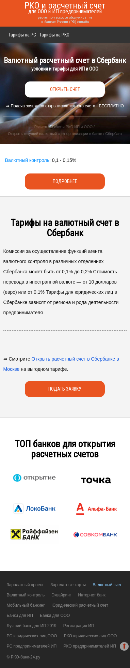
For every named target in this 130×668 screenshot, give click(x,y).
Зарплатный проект (25, 584)
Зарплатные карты (68, 584)
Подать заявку (64, 389)
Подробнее (65, 181)
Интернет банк (91, 595)
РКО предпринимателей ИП (89, 646)
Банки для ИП (20, 615)
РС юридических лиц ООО (32, 636)
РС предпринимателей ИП (32, 646)
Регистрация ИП (78, 625)
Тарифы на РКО (54, 34)
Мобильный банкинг (26, 605)
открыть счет (65, 89)
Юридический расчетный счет (79, 605)
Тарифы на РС (22, 34)
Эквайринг (61, 595)
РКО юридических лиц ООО (90, 636)
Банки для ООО (55, 615)
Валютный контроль (26, 595)
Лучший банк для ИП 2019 (31, 625)
